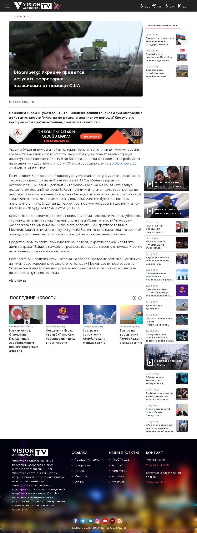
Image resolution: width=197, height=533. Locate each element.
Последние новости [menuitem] (89, 459)
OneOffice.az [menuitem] (120, 459)
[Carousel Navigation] (137, 298)
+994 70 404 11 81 (157, 464)
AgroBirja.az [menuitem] (120, 465)
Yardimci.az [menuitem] (119, 470)
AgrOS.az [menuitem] (118, 476)
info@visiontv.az (156, 482)
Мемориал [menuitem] (82, 476)
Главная (17, 16)
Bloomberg (123, 163)
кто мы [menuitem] (79, 481)
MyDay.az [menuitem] (118, 481)
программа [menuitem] (82, 465)
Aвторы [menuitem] (80, 470)
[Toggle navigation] (7, 5)
